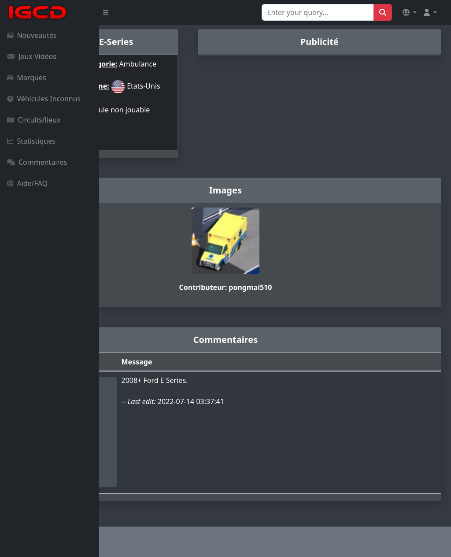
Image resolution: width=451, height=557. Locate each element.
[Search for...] (318, 12)
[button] (409, 12)
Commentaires (37, 162)
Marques (26, 77)
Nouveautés (32, 35)
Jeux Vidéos (31, 56)
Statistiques (31, 141)
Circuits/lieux (33, 120)
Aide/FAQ (27, 183)
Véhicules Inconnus (44, 99)
